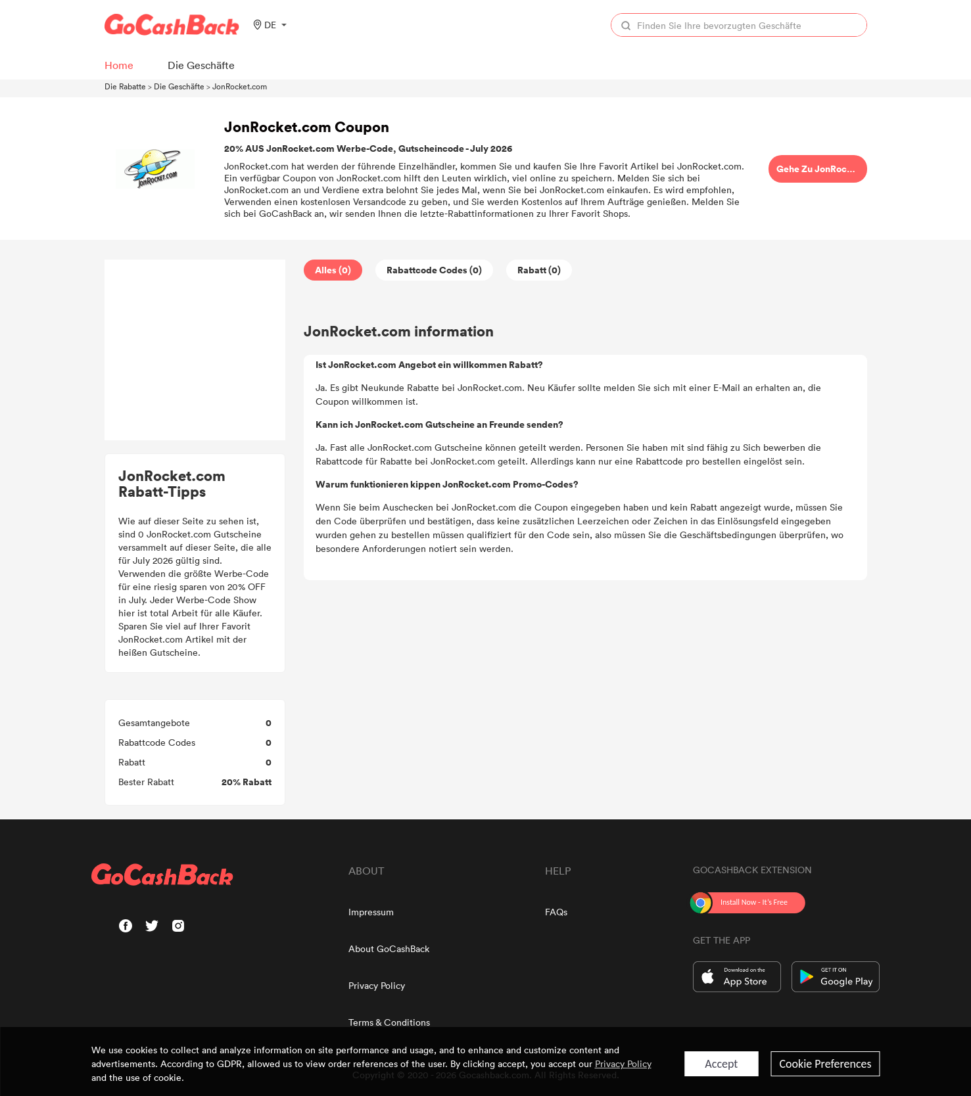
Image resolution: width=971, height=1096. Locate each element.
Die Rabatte (125, 86)
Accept (721, 1064)
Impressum (371, 911)
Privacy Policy (376, 985)
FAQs (556, 911)
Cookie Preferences (825, 1064)
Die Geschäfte (179, 86)
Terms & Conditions (389, 1022)
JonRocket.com (239, 86)
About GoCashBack (388, 948)
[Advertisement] (194, 350)
